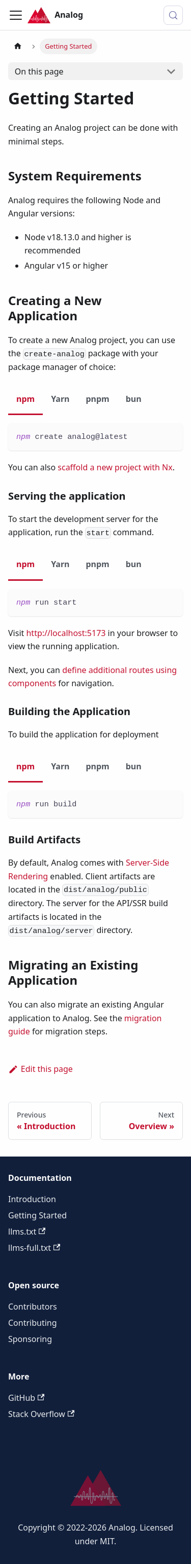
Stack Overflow (41, 1414)
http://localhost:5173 (65, 633)
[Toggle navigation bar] (15, 15)
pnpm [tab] (97, 398)
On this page (39, 71)
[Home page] (18, 46)
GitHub (26, 1397)
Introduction (32, 1199)
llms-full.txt (34, 1247)
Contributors (32, 1306)
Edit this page (40, 1068)
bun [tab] (134, 398)
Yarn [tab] (60, 398)
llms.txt (26, 1231)
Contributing (32, 1322)
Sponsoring (30, 1339)
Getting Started (37, 1215)
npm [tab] (25, 398)
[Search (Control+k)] (173, 15)
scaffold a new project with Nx (115, 467)
